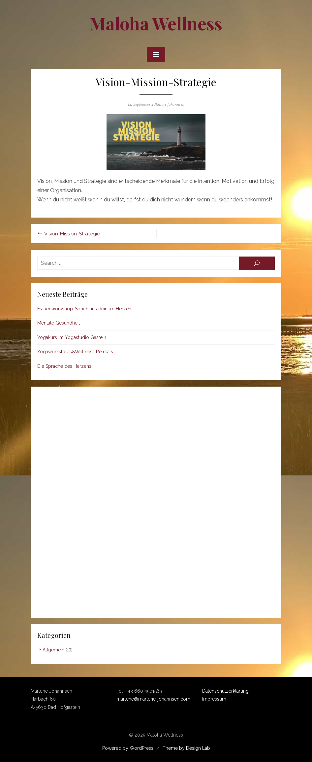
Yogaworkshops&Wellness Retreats (75, 351)
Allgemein (53, 649)
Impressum (214, 699)
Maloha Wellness (156, 23)
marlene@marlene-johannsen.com (153, 699)
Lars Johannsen (171, 104)
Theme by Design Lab (186, 748)
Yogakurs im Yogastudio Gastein (71, 337)
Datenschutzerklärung (225, 691)
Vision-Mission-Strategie (72, 234)
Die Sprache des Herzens (64, 366)
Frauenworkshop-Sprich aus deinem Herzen (84, 308)
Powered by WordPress (127, 748)
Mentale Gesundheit (58, 323)
